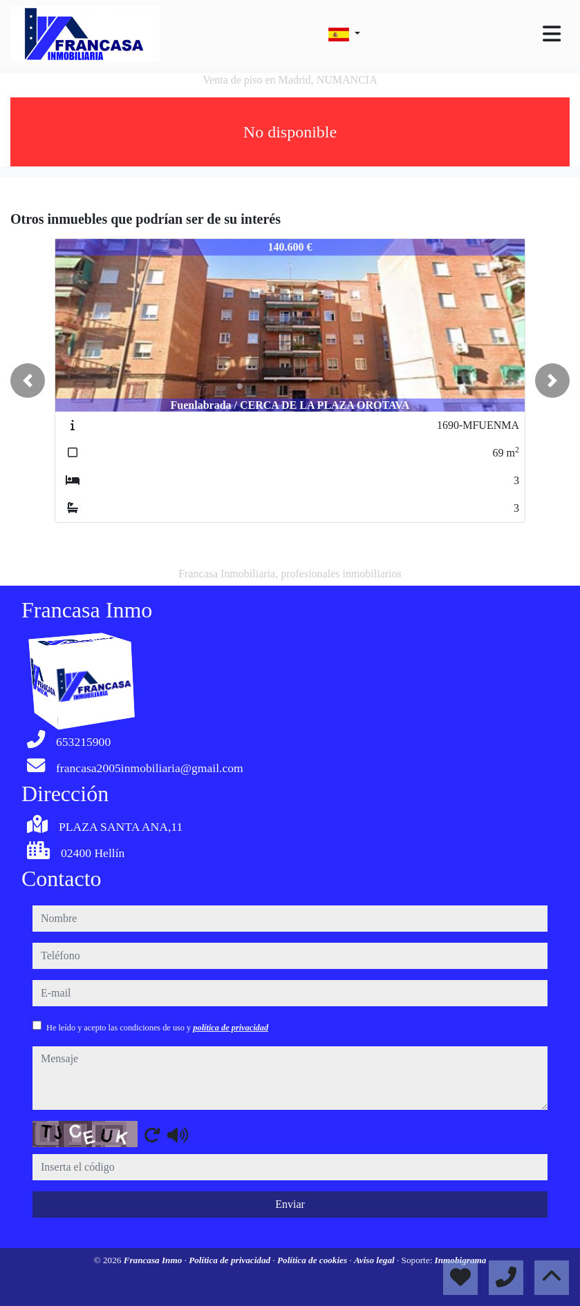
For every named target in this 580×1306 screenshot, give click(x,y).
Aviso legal (375, 1260)
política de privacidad (230, 1028)
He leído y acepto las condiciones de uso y (157, 1028)
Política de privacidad (230, 1260)
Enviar (290, 1204)
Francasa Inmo (154, 1260)
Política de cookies (313, 1260)
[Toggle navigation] (551, 34)
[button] (27, 380)
